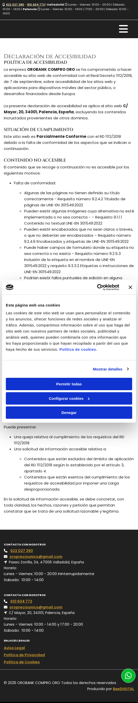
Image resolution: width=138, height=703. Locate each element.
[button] (128, 676)
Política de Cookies (22, 662)
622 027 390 (15, 5)
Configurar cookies (69, 398)
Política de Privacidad (24, 654)
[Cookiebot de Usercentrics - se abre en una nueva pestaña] (97, 287)
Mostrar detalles (108, 369)
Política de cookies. (78, 349)
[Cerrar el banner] (130, 287)
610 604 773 (36, 5)
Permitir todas (69, 384)
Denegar (69, 412)
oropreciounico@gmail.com (35, 556)
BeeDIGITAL (123, 688)
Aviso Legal (14, 647)
